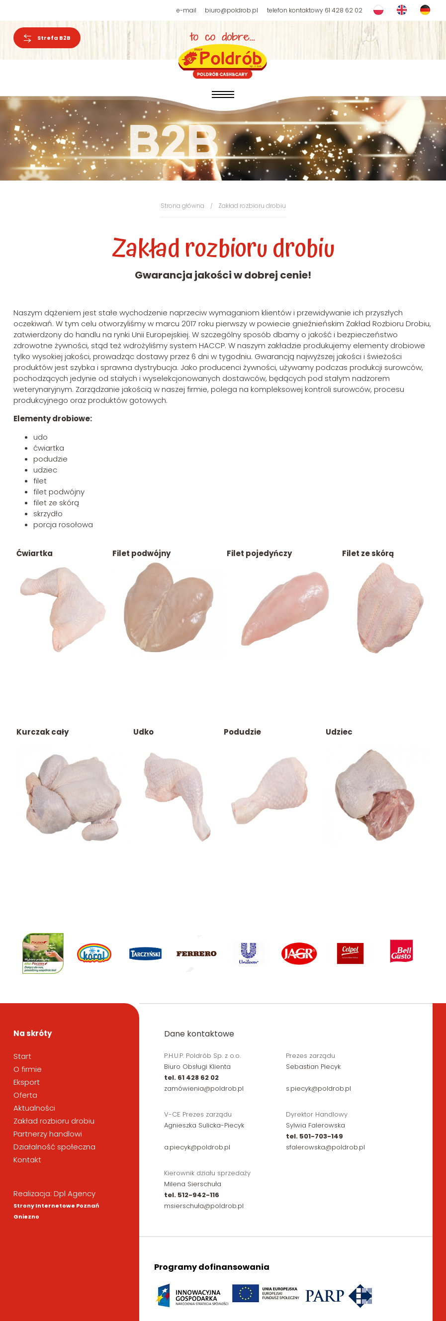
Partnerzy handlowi (47, 1134)
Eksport (26, 1082)
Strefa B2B (47, 38)
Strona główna (182, 205)
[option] (44, 953)
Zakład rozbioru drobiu (252, 205)
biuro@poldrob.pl (231, 10)
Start (22, 1056)
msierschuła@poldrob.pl (204, 1206)
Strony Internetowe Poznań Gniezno (56, 1211)
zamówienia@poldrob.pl (204, 1088)
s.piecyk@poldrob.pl (318, 1088)
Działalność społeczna (54, 1146)
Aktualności (34, 1108)
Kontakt (27, 1159)
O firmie (27, 1069)
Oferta (25, 1095)
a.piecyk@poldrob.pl (197, 1147)
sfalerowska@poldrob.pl (325, 1147)
